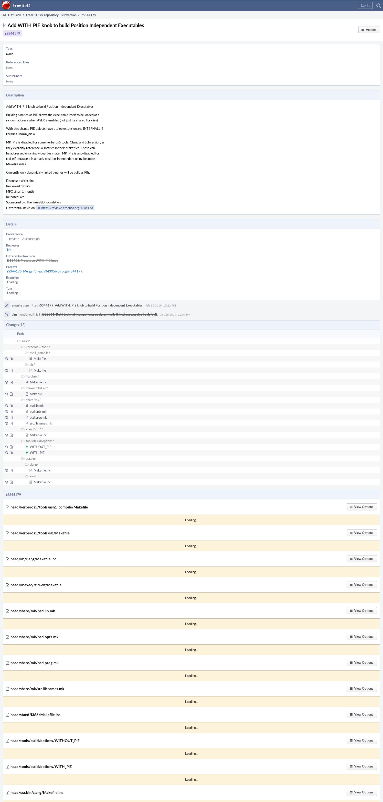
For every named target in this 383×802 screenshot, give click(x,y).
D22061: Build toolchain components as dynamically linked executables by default (99, 314)
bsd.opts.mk (38, 411)
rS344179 (12, 33)
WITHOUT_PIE (41, 447)
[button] (365, 5)
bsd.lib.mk (37, 405)
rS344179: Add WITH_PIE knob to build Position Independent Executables (91, 305)
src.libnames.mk (41, 423)
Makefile (40, 358)
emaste (14, 238)
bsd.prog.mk (38, 417)
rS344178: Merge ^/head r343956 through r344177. (45, 271)
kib (9, 250)
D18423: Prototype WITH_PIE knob (32, 260)
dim (14, 314)
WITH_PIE (37, 452)
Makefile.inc (38, 382)
